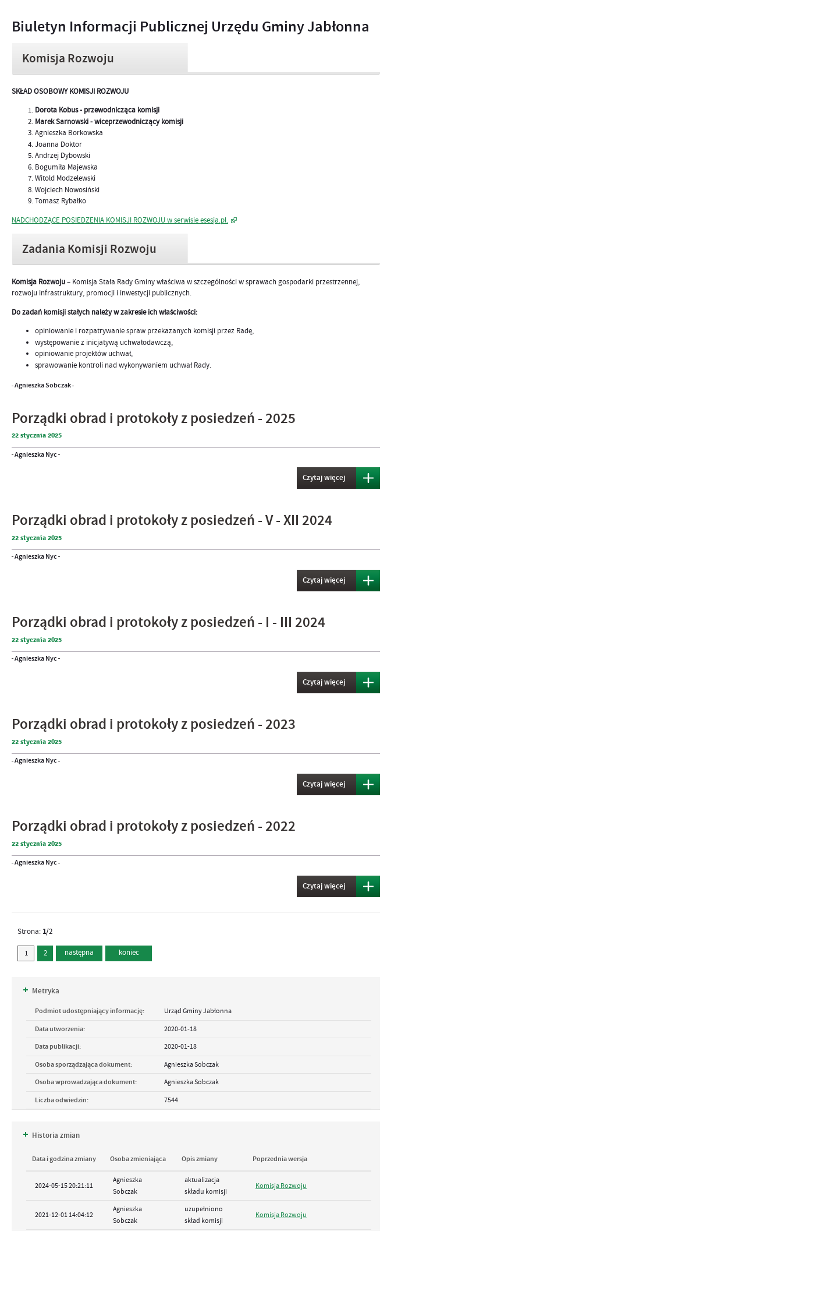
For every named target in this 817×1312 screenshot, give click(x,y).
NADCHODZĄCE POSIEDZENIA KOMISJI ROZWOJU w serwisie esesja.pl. (120, 220)
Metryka (41, 991)
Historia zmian (51, 1135)
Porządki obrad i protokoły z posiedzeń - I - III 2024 (168, 622)
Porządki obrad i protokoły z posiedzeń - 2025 (154, 418)
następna (79, 952)
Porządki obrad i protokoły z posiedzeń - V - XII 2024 (172, 520)
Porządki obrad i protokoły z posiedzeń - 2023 (154, 724)
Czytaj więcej (321, 478)
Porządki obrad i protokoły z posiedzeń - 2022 (154, 826)
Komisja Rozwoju (281, 1185)
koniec (122, 951)
